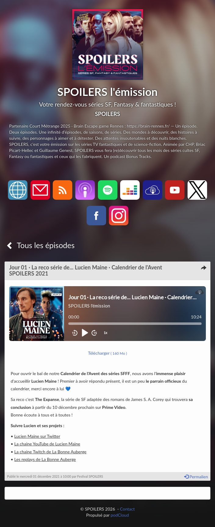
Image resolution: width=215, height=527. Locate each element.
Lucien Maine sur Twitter (37, 436)
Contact (127, 508)
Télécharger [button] (107, 353)
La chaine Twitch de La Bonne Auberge (50, 451)
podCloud (120, 515)
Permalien (196, 476)
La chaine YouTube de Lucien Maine (47, 443)
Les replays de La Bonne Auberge (45, 459)
